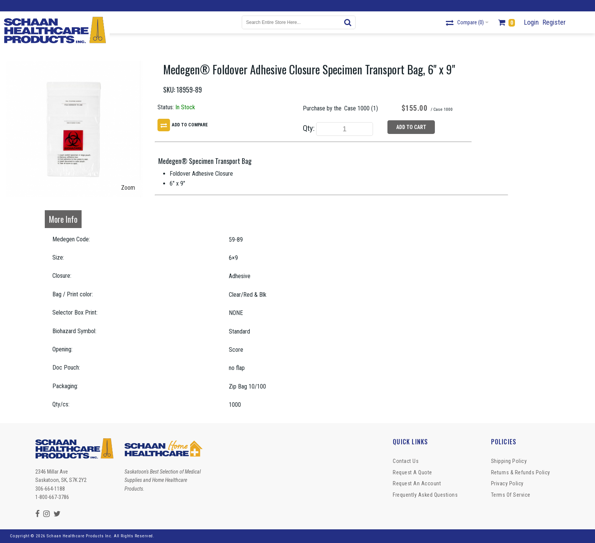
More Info (63, 219)
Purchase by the (322, 108)
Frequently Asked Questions (425, 495)
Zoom (128, 187)
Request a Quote (412, 472)
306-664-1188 (50, 489)
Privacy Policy (507, 483)
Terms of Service (510, 495)
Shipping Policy (509, 461)
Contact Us (406, 461)
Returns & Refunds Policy (520, 472)
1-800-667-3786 (52, 497)
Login (531, 22)
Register (554, 22)
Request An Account (417, 483)
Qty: (309, 128)
